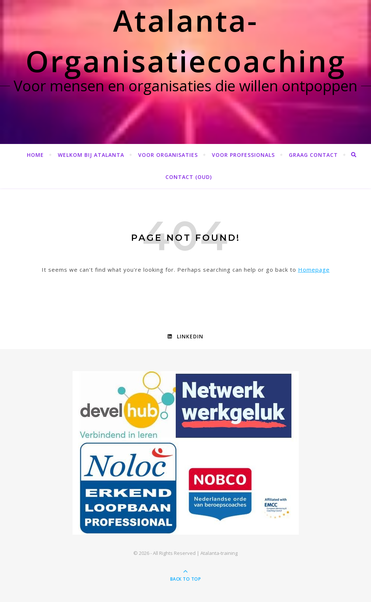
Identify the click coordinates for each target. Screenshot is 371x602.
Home (35, 154)
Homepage (314, 269)
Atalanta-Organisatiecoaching (185, 40)
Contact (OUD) (188, 176)
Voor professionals (243, 154)
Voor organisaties (168, 154)
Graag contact (313, 154)
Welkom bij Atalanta (91, 154)
